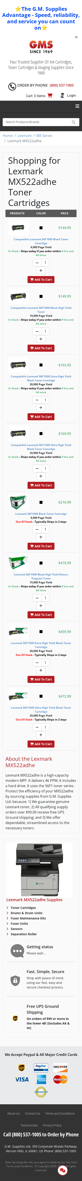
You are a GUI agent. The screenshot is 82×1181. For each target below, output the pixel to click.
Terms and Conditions (60, 1113)
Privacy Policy (52, 1125)
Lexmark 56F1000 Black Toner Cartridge (41, 514)
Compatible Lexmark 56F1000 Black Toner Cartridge (41, 241)
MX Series (44, 135)
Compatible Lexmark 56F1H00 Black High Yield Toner (41, 310)
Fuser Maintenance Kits (28, 918)
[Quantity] (45, 263)
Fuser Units (19, 923)
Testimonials (29, 1125)
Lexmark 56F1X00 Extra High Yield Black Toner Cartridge (41, 645)
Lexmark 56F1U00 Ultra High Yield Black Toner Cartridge (41, 709)
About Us (13, 1113)
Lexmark (24, 135)
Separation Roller (23, 934)
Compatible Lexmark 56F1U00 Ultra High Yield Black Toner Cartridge (41, 447)
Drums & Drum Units (26, 913)
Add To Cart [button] (41, 279)
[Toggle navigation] (77, 106)
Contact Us (32, 1113)
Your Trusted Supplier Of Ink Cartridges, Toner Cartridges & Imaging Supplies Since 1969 (41, 67)
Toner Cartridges (23, 908)
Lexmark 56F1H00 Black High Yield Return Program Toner (41, 576)
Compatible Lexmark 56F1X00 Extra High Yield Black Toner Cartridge (41, 378)
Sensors (16, 929)
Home (8, 135)
